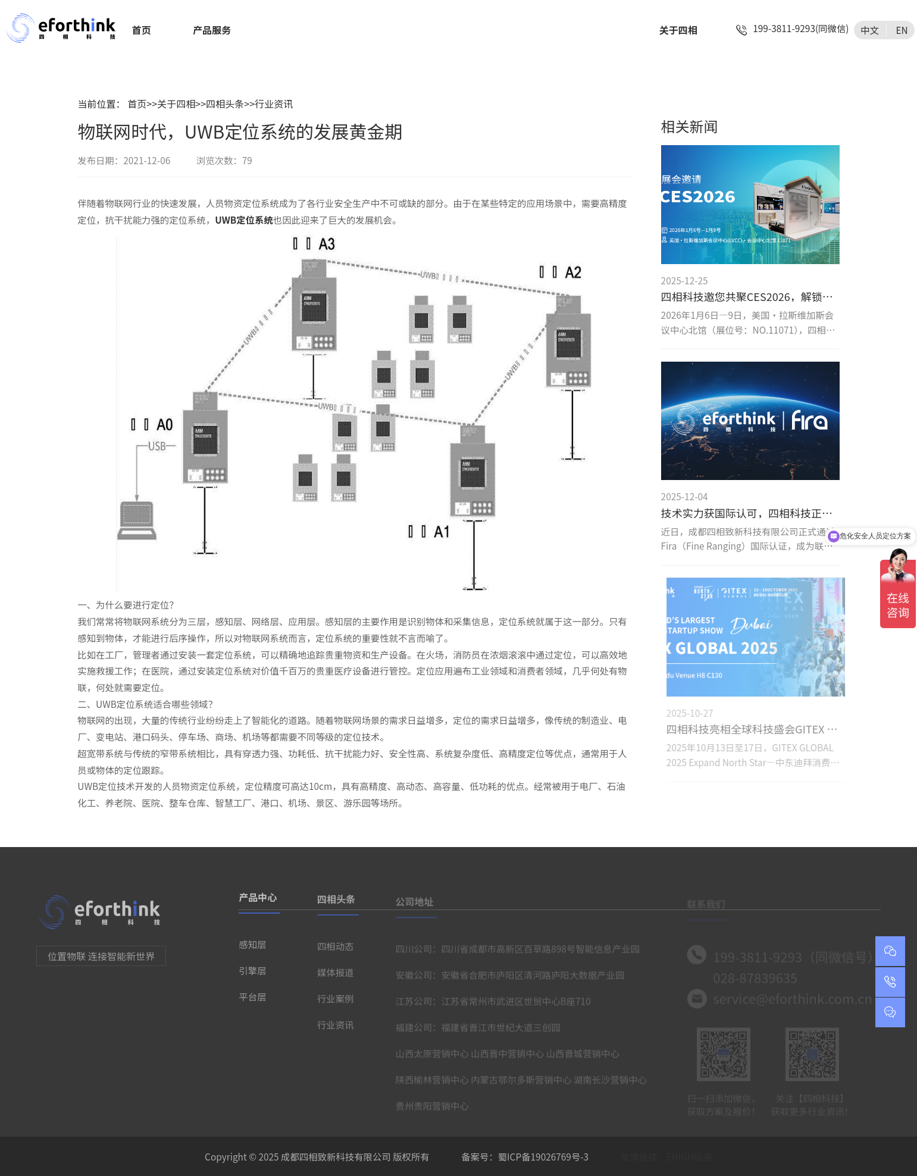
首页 (141, 30)
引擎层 (252, 973)
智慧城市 (541, 30)
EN (901, 29)
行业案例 (335, 1002)
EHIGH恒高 (689, 1156)
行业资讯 (274, 103)
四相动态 (335, 950)
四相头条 (225, 103)
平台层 (252, 999)
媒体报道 (335, 976)
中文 (869, 29)
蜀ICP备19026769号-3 (543, 1156)
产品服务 (212, 30)
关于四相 (678, 30)
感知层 (252, 947)
